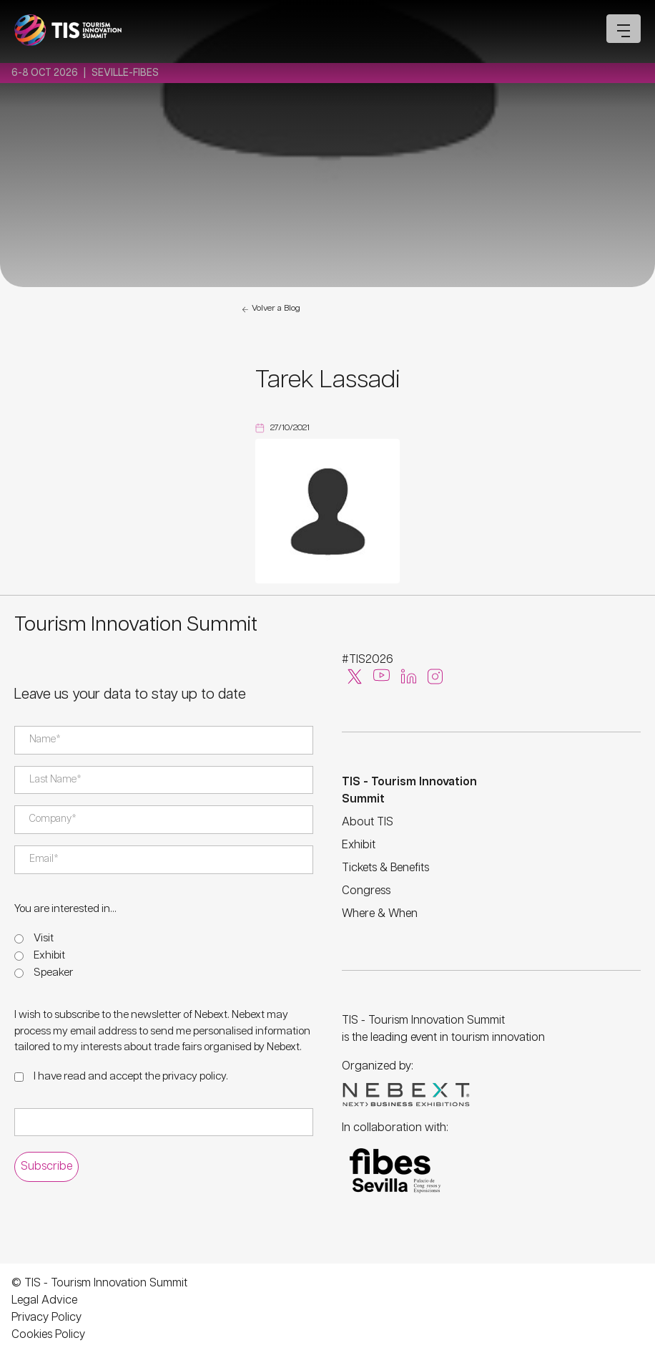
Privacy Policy (46, 1317)
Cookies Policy (48, 1335)
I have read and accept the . (131, 1076)
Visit (44, 938)
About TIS (367, 822)
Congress (366, 891)
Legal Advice (44, 1300)
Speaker (53, 972)
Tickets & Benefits (385, 868)
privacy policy (194, 1076)
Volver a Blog (270, 309)
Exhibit (49, 955)
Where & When (380, 914)
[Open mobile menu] (623, 28)
